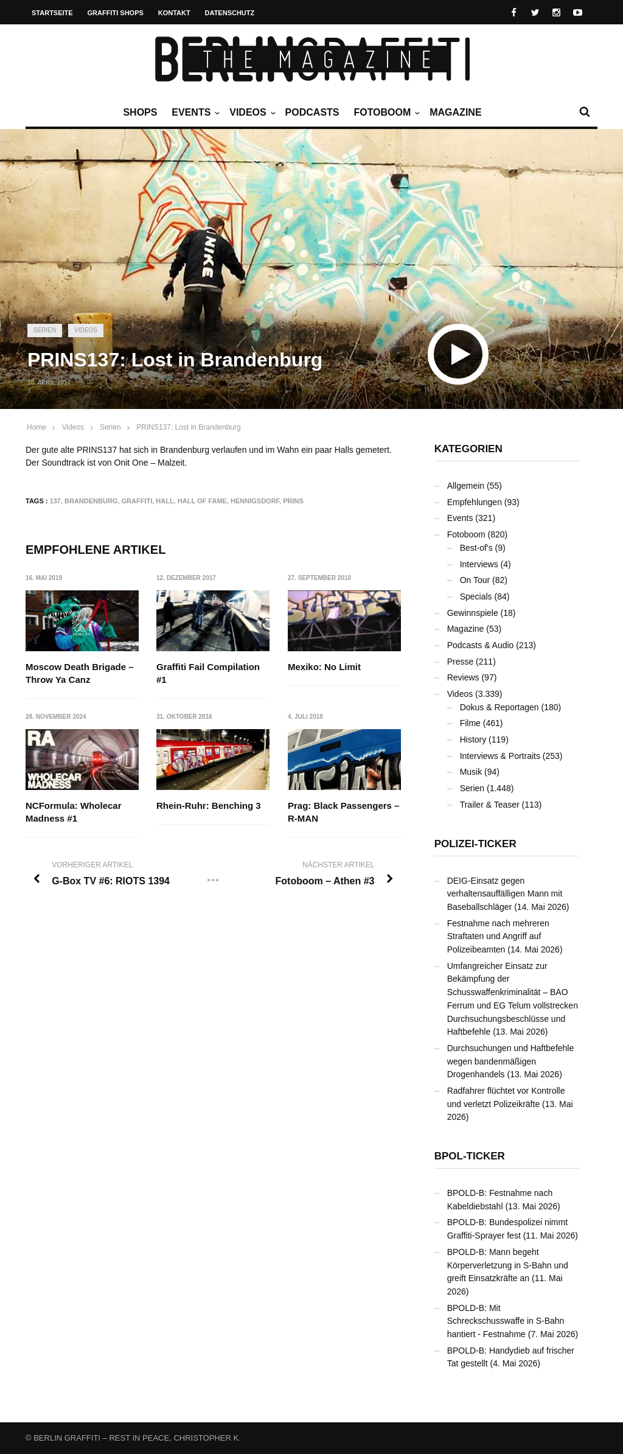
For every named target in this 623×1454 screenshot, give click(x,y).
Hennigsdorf (255, 501)
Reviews (463, 677)
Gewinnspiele (472, 613)
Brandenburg (90, 501)
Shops (140, 112)
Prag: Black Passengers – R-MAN (343, 811)
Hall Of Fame (202, 501)
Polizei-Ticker (475, 844)
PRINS (293, 501)
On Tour (475, 580)
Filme (470, 723)
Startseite (52, 12)
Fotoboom (385, 112)
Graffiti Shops (116, 12)
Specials (476, 596)
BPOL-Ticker (469, 1156)
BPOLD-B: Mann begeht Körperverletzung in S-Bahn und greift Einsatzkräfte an (507, 1265)
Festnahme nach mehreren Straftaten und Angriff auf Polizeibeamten (498, 936)
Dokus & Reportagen (499, 707)
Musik (471, 772)
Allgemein (465, 486)
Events (194, 112)
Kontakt (174, 12)
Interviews (479, 564)
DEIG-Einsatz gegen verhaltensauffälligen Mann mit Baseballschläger (505, 894)
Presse (460, 661)
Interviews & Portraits (500, 756)
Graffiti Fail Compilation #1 (208, 673)
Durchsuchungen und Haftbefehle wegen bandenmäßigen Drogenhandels (510, 1061)
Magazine (455, 112)
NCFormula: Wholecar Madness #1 (74, 811)
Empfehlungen (474, 502)
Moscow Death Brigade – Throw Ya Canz (80, 673)
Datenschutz (230, 12)
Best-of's (476, 548)
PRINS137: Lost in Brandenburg (188, 427)
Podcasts (312, 112)
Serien (44, 330)
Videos (250, 112)
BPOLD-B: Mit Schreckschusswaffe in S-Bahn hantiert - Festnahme (506, 1321)
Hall (164, 501)
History (473, 739)
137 (55, 501)
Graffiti (137, 501)
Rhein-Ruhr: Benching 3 (208, 805)
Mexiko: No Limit (324, 667)
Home (36, 427)
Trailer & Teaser (490, 804)
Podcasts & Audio (480, 645)
